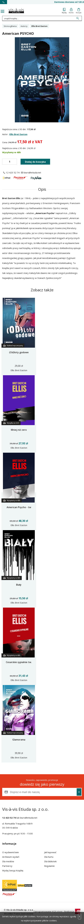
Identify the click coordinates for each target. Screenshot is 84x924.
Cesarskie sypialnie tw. (19, 662)
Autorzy (24, 26)
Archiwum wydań (10, 856)
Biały (18, 584)
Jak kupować (50, 852)
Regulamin (49, 865)
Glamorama (18, 739)
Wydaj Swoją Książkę (12, 870)
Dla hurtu (48, 856)
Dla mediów (8, 861)
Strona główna (10, 26)
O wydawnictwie (10, 852)
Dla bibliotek (50, 861)
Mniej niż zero (19, 429)
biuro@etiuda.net (28, 817)
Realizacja (72, 911)
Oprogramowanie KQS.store (48, 911)
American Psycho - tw (19, 507)
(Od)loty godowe (19, 352)
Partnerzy (7, 865)
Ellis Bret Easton (18, 134)
